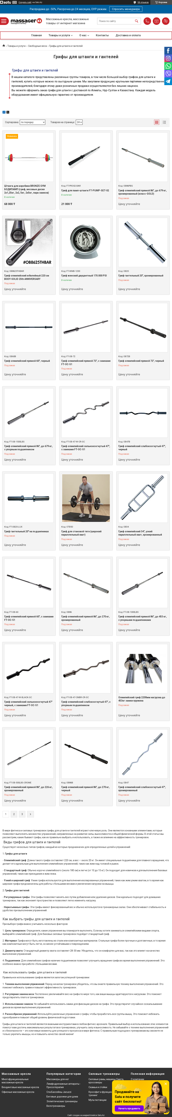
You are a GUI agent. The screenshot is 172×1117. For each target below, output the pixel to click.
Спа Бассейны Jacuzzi (58, 1092)
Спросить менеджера (126, 9)
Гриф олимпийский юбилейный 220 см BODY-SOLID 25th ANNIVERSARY (26, 277)
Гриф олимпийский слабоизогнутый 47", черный (142, 448)
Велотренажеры (55, 1106)
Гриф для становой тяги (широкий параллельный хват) (81, 533)
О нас (83, 35)
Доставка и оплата (128, 35)
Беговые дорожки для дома (62, 1096)
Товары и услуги (59, 35)
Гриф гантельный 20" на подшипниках (26, 531)
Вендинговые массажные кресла (20, 1087)
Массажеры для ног (57, 1079)
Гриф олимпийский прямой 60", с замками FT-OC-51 (28, 618)
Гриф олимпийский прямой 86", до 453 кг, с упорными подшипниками (142, 618)
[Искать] (136, 21)
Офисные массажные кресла (18, 1092)
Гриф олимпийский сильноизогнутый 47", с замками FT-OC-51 (85, 448)
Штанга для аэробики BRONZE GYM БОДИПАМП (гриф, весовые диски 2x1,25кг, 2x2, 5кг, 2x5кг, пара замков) (26, 189)
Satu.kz (101, 1115)
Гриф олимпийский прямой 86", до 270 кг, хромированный (85, 618)
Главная (36, 35)
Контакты (102, 35)
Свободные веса (37, 46)
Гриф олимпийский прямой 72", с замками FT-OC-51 (86, 363)
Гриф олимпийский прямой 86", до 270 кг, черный (85, 789)
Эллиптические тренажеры (61, 1101)
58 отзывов (143, 2)
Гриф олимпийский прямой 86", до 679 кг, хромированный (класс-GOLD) (142, 192)
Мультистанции (97, 1100)
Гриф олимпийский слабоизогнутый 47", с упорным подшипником (86, 703)
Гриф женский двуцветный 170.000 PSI (84, 275)
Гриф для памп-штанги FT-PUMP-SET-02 (85, 190)
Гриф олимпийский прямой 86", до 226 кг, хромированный (28, 789)
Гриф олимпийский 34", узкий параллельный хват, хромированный (140, 533)
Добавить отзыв (165, 21)
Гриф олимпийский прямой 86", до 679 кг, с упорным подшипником (28, 448)
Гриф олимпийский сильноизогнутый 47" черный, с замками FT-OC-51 (28, 703)
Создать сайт (25, 2)
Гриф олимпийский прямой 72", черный (141, 361)
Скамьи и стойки (98, 1087)
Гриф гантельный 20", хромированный (140, 275)
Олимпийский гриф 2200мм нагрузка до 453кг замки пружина (141, 699)
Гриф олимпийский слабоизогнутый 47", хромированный (142, 789)
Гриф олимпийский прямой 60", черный (27, 361)
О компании (137, 1079)
